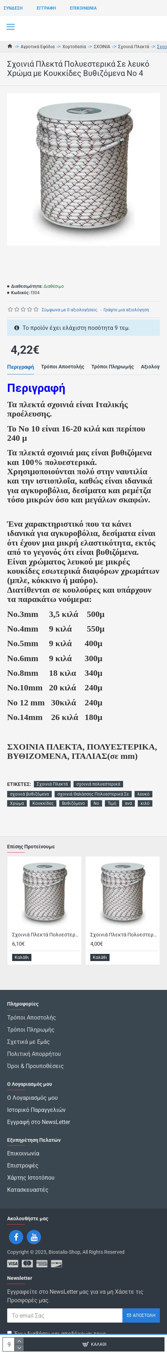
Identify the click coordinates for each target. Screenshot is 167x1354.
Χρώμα (17, 803)
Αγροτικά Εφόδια (38, 46)
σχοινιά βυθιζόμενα (29, 794)
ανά (128, 803)
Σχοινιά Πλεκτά (133, 46)
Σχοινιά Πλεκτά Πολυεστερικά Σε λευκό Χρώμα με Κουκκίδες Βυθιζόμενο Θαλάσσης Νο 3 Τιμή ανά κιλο (46, 934)
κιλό (145, 803)
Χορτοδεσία (74, 46)
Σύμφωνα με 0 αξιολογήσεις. (70, 309)
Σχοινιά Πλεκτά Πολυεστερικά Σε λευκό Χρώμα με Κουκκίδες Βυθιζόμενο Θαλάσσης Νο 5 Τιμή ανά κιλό (124, 934)
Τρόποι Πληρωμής (112, 366)
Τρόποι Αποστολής (62, 366)
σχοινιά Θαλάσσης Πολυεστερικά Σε (93, 794)
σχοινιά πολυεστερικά (98, 784)
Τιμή (112, 803)
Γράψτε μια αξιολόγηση (126, 309)
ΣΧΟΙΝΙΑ (102, 46)
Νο (96, 803)
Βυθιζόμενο (73, 803)
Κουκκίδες (43, 803)
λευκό (143, 794)
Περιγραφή (20, 367)
